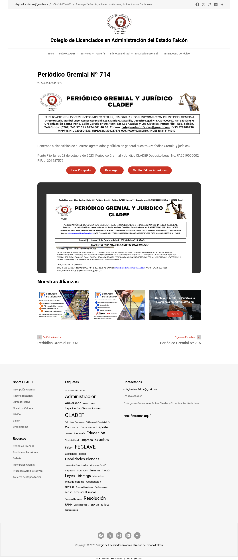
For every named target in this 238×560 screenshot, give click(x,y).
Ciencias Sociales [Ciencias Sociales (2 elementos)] (91, 408)
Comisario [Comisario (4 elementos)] (72, 427)
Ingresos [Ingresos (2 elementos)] (70, 470)
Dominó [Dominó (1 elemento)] (68, 434)
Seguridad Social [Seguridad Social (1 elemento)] (81, 505)
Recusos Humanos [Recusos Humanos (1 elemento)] (73, 499)
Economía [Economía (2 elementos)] (79, 433)
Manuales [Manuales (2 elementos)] (97, 476)
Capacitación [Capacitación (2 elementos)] (72, 408)
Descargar (112, 170)
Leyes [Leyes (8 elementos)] (70, 476)
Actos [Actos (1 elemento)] (82, 390)
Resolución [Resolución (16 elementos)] (95, 498)
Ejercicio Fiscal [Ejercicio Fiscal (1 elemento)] (72, 440)
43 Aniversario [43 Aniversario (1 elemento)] (71, 390)
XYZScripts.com (134, 558)
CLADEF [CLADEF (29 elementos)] (74, 415)
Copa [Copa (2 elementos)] (84, 427)
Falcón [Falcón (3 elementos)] (69, 447)
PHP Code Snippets (105, 558)
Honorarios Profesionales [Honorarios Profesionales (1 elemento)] (76, 465)
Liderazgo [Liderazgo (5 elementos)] (83, 476)
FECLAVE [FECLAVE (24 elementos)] (85, 447)
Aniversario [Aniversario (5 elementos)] (73, 403)
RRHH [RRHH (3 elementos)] (68, 504)
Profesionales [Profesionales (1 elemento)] (101, 487)
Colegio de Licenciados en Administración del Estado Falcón (119, 40)
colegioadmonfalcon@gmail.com (31, 4)
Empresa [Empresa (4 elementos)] (86, 440)
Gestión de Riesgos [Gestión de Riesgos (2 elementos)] (75, 453)
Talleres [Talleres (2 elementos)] (105, 504)
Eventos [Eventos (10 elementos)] (101, 439)
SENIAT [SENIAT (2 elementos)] (95, 504)
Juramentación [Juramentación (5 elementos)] (100, 470)
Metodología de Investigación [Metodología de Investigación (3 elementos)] (83, 481)
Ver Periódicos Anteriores (150, 170)
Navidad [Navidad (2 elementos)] (69, 486)
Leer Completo (81, 170)
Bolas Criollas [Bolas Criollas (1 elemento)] (89, 403)
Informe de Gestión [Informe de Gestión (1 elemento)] (98, 465)
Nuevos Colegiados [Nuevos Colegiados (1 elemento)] (84, 487)
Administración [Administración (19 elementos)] (81, 396)
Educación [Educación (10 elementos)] (95, 433)
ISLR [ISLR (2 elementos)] (79, 470)
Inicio (51, 53)
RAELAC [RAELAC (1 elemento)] (68, 492)
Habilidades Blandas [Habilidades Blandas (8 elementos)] (82, 459)
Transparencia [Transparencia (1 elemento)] (71, 510)
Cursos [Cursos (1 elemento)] (91, 428)
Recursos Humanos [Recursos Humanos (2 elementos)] (85, 492)
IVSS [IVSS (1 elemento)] (85, 471)
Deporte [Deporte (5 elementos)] (102, 427)
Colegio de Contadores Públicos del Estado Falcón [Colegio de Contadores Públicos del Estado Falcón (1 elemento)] (87, 422)
